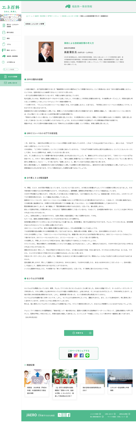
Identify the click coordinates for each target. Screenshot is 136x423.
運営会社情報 (124, 414)
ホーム (30, 16)
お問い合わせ (12, 83)
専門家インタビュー (54, 16)
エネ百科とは (11, 62)
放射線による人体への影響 (70, 16)
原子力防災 (10, 32)
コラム (9, 44)
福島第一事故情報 (12, 56)
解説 (8, 38)
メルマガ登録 (12, 76)
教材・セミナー (11, 50)
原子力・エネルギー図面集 (13, 25)
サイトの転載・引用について (118, 417)
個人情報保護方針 (98, 417)
